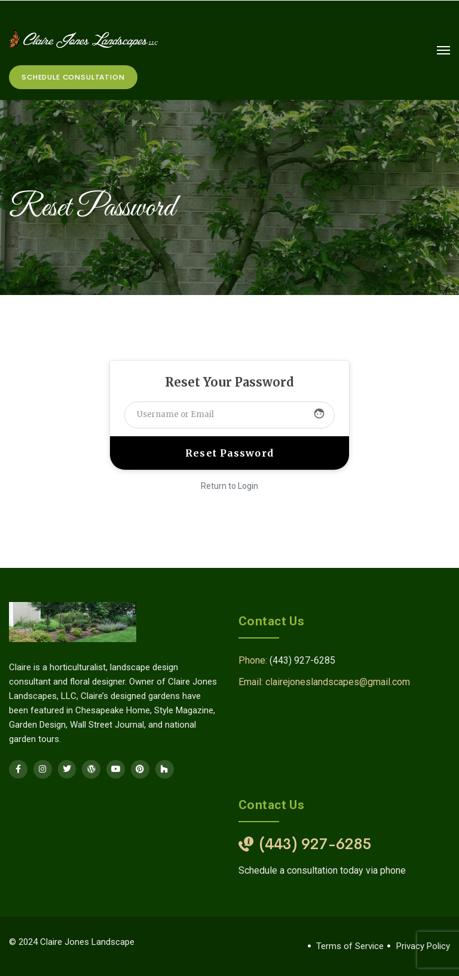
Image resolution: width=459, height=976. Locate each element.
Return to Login (229, 486)
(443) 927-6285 (302, 660)
